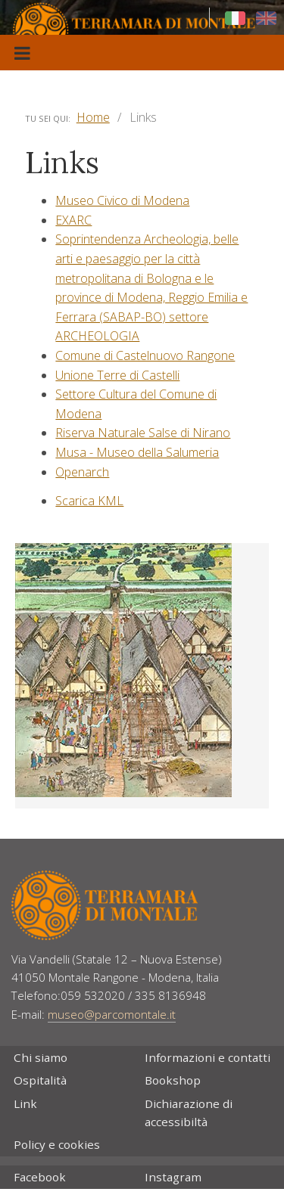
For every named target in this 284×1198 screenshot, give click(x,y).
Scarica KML (89, 500)
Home (93, 117)
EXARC (73, 220)
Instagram (173, 1176)
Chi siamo (40, 1057)
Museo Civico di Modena (122, 200)
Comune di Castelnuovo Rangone (145, 355)
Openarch (82, 472)
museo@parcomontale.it (112, 1014)
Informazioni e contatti (207, 1057)
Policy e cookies (57, 1144)
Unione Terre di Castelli (117, 375)
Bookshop (173, 1080)
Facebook (40, 1176)
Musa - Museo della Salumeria (137, 452)
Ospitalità (40, 1080)
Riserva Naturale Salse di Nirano (142, 432)
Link (25, 1103)
